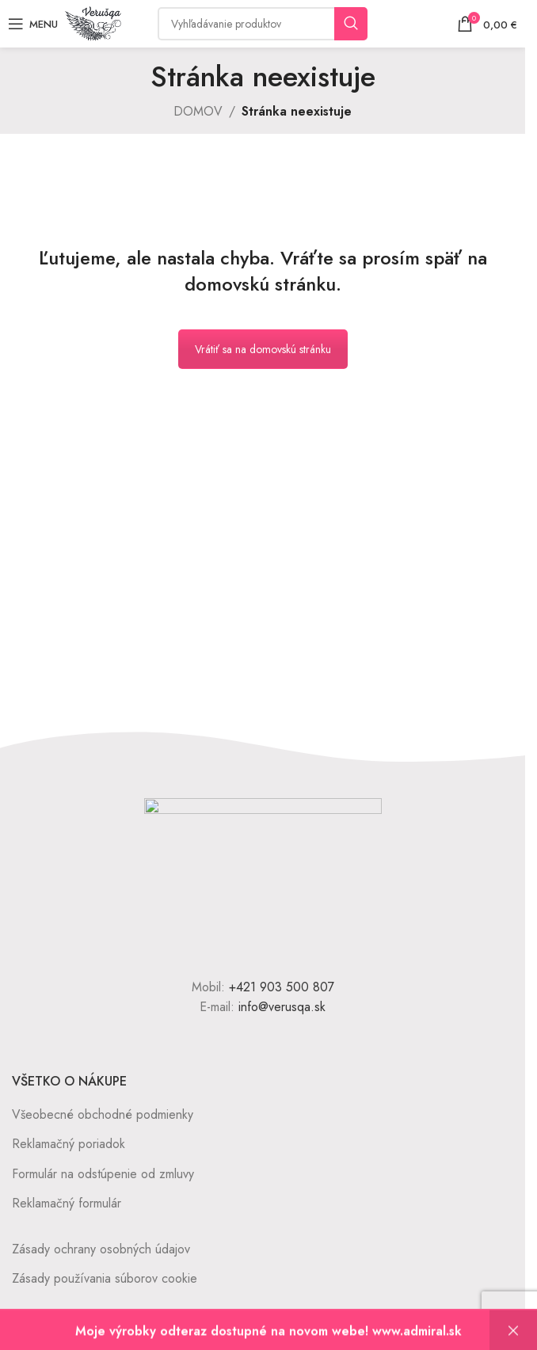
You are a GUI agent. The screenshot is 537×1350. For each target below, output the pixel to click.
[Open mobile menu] (33, 24)
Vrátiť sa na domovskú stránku (263, 349)
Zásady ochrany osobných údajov (101, 1249)
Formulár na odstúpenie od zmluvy (103, 1174)
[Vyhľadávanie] (263, 23)
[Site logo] (93, 22)
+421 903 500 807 (281, 987)
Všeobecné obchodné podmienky (102, 1114)
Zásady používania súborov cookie (104, 1278)
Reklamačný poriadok (68, 1144)
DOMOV (198, 111)
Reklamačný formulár (66, 1203)
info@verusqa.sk (282, 1007)
